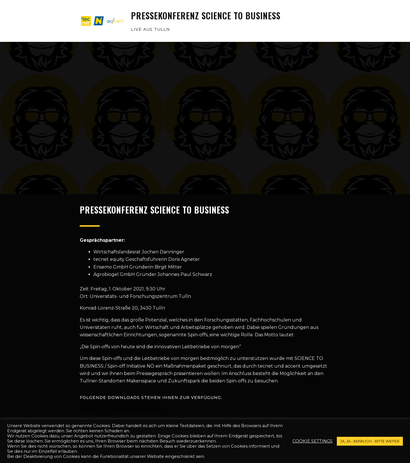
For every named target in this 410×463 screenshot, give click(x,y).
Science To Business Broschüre (122, 409)
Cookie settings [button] (312, 441)
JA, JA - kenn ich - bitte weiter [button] (369, 441)
